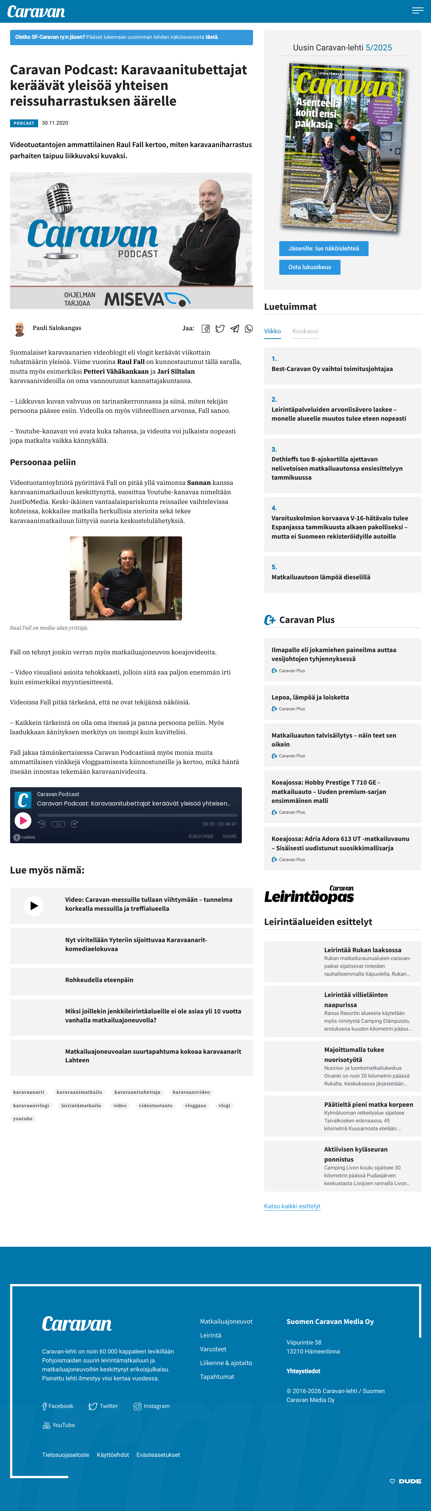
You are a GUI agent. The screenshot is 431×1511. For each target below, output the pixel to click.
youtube (23, 1119)
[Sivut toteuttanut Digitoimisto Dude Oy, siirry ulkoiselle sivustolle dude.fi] (405, 1482)
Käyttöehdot (113, 1454)
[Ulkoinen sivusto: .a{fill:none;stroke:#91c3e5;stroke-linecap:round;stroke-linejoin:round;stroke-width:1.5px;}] (222, 327)
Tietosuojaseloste (66, 1454)
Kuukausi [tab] (305, 331)
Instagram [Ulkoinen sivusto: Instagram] (151, 1406)
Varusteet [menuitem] (213, 1349)
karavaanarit (28, 1092)
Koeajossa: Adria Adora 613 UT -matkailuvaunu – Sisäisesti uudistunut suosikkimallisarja (341, 843)
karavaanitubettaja (138, 1092)
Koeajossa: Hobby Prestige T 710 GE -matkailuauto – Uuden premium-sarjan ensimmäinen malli (329, 791)
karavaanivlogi (31, 1106)
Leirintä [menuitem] (210, 1335)
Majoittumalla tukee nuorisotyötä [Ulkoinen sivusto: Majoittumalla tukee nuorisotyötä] (354, 1054)
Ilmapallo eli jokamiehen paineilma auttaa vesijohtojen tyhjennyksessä (334, 654)
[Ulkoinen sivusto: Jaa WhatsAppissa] (249, 327)
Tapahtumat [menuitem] (217, 1376)
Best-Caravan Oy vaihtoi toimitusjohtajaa (332, 368)
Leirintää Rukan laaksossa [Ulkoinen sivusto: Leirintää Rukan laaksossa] (363, 949)
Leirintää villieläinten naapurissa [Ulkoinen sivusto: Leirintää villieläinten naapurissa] (356, 999)
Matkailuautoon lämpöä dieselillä (321, 577)
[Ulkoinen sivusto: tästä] (212, 37)
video (120, 1106)
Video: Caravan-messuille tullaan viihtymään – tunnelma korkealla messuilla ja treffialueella (149, 904)
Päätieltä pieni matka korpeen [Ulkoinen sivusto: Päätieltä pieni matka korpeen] (368, 1104)
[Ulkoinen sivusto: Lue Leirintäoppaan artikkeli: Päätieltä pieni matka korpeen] (290, 1116)
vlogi (225, 1106)
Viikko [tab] (272, 331)
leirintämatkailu (81, 1106)
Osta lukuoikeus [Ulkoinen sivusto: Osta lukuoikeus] (310, 267)
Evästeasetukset (158, 1454)
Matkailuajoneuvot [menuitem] (226, 1321)
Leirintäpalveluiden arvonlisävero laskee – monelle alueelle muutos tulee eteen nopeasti (339, 414)
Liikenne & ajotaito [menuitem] (226, 1362)
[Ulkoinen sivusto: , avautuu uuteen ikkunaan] (342, 147)
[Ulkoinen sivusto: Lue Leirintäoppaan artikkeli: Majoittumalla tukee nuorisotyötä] (290, 1066)
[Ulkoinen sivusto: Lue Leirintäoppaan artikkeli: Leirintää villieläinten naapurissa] (290, 1011)
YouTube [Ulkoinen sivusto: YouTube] (58, 1425)
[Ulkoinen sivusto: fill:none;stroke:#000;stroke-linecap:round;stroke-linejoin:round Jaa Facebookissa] (208, 327)
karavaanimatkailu (79, 1092)
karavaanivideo (191, 1092)
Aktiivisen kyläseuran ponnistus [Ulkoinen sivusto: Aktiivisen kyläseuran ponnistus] (356, 1154)
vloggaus (195, 1106)
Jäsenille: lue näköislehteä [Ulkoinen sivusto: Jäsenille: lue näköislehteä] (324, 248)
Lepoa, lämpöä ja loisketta (310, 697)
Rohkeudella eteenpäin (99, 979)
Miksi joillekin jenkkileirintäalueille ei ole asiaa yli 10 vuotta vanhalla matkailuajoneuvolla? (153, 1015)
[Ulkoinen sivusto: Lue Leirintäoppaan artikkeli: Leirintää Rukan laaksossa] (290, 961)
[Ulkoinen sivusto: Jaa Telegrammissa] (237, 327)
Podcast (24, 123)
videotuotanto (156, 1106)
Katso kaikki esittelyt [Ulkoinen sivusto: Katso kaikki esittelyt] (292, 1206)
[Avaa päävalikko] (418, 11)
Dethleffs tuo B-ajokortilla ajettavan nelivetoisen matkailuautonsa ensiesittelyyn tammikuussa (337, 468)
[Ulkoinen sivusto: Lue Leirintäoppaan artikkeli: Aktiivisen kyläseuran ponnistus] (290, 1165)
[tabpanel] (342, 470)
